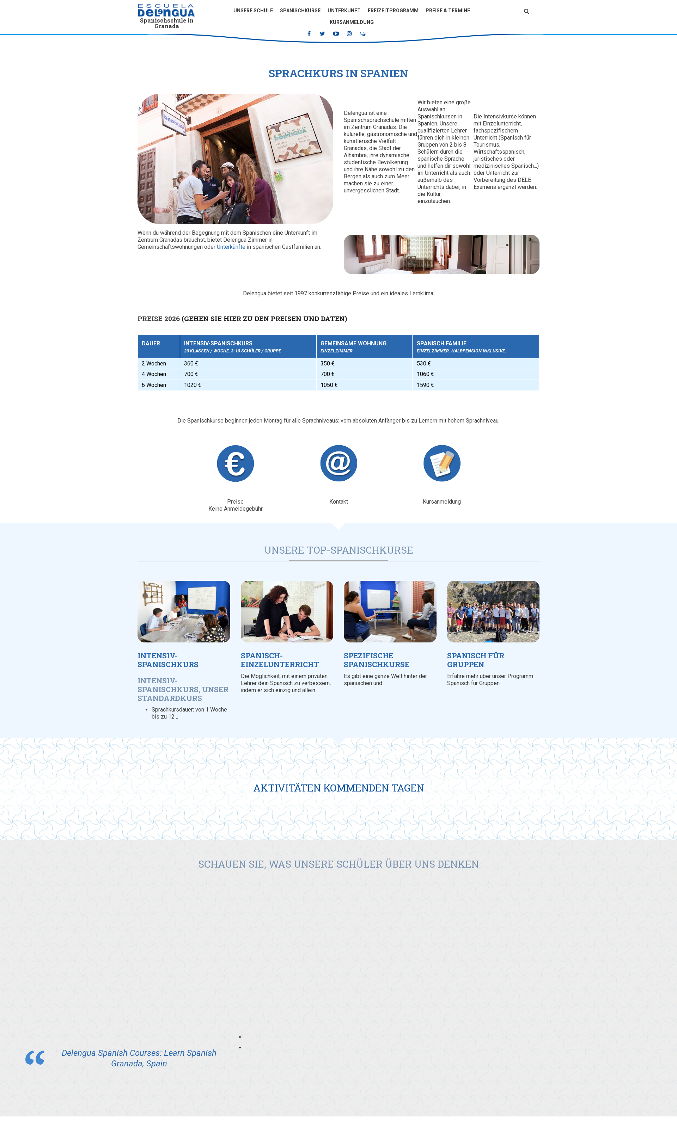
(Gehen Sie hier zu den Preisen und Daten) (264, 318)
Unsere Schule (253, 10)
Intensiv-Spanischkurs (168, 660)
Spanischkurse (300, 10)
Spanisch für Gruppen (475, 660)
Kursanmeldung (352, 22)
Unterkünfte (231, 247)
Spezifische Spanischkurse (376, 660)
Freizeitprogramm (393, 10)
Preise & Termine (448, 10)
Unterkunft (344, 10)
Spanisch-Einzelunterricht (280, 660)
